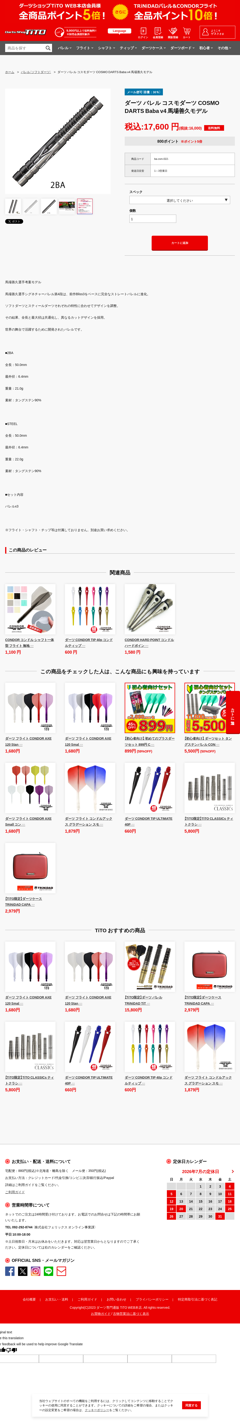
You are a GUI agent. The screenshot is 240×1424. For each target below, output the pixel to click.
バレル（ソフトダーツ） (36, 72)
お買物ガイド (101, 1313)
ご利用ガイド (87, 1299)
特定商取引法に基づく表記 (197, 1299)
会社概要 (29, 1299)
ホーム (9, 72)
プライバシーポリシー (152, 1299)
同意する (191, 1405)
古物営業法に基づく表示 (131, 1313)
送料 (65, 1299)
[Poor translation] (11, 1351)
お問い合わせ (116, 1299)
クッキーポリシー (97, 1410)
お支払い (51, 1299)
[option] (58, 141)
